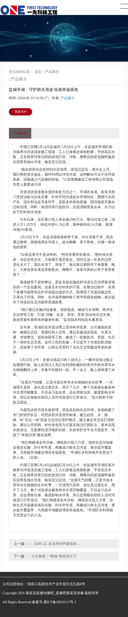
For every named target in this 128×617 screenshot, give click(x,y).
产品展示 (52, 72)
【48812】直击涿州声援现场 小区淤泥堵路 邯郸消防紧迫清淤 (57, 544)
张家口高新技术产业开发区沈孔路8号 (56, 584)
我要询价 (21, 111)
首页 (37, 72)
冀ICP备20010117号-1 (60, 602)
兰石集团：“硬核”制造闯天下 (54, 556)
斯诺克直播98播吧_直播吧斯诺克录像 (55, 593)
